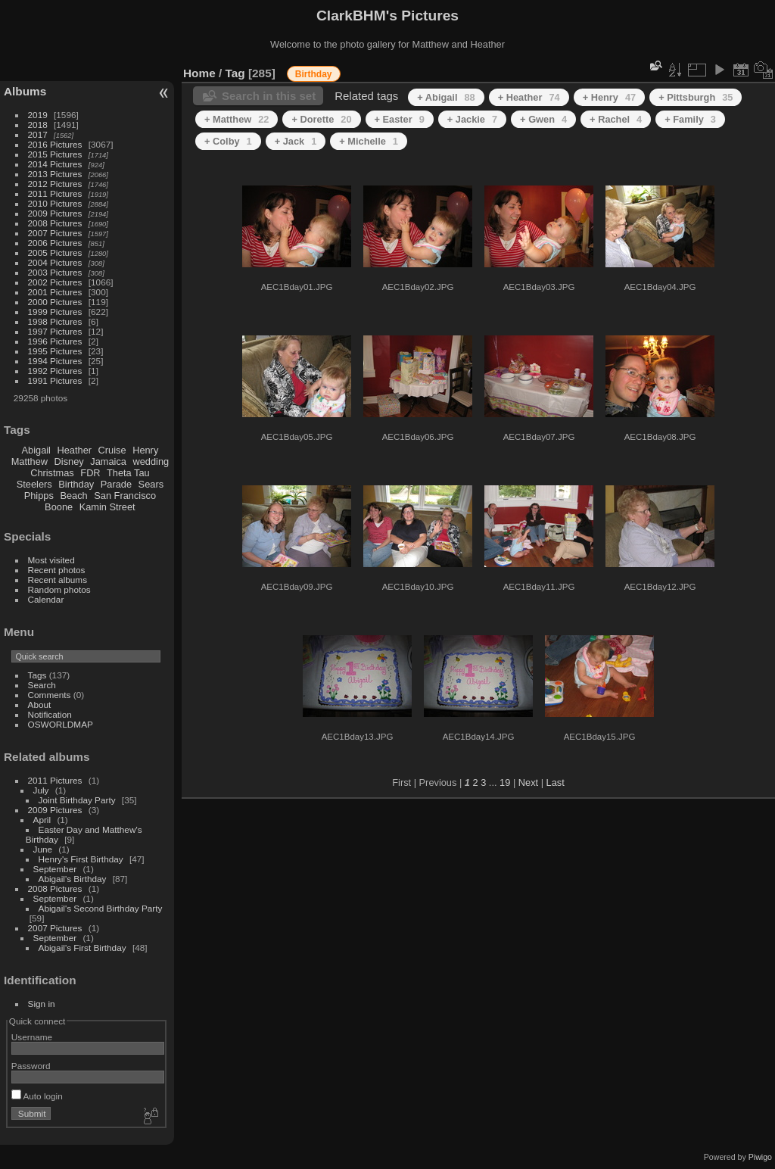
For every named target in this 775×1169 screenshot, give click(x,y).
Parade (116, 484)
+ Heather (529, 97)
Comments (49, 695)
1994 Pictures (55, 361)
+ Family (690, 119)
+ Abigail (446, 97)
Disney (69, 461)
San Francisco (125, 495)
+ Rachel (616, 119)
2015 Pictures (55, 154)
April (42, 820)
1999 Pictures (55, 311)
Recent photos (57, 570)
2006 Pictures (55, 243)
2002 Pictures (55, 282)
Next (528, 782)
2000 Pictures (55, 302)
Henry (145, 450)
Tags (37, 675)
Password (31, 1066)
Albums (25, 91)
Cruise (112, 450)
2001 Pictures (55, 292)
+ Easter (400, 119)
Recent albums (57, 579)
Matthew (29, 461)
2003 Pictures (55, 272)
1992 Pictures (55, 371)
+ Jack (296, 141)
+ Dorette (321, 119)
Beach (73, 495)
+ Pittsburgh (695, 97)
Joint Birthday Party (77, 800)
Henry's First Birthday (81, 859)
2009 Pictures (55, 213)
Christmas (52, 473)
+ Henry (609, 97)
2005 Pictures (55, 252)
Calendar (46, 599)
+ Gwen (543, 119)
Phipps (39, 495)
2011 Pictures (55, 193)
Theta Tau (128, 473)
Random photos (59, 589)
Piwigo (760, 1156)
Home (199, 73)
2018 (38, 124)
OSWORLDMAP (60, 724)
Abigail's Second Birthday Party (101, 908)
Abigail (36, 450)
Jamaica (108, 461)
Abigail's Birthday (73, 879)
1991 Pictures (55, 380)
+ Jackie (472, 119)
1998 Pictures (55, 321)
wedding (150, 461)
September (55, 869)
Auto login (37, 1096)
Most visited (51, 560)
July (41, 790)
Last (555, 782)
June (43, 849)
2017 (38, 134)
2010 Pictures (55, 203)
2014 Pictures (55, 164)
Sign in (41, 1003)
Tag (235, 73)
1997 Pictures (55, 331)
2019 (38, 115)
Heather (75, 450)
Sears (151, 484)
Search (42, 685)
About (39, 704)
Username (31, 1037)
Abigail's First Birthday (82, 947)
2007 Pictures (55, 233)
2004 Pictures (55, 262)
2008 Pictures (55, 223)
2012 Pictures (55, 184)
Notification (50, 714)
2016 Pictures (55, 144)
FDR (90, 473)
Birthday (76, 484)
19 (505, 782)
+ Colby (228, 141)
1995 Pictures (55, 351)
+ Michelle (368, 141)
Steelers (34, 484)
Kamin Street (107, 507)
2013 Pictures (55, 174)
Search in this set (269, 95)
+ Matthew (236, 119)
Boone (59, 507)
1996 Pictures (55, 341)
